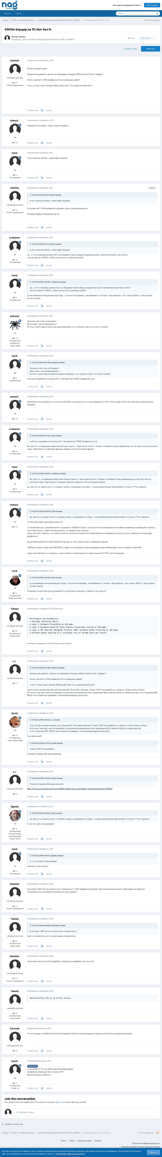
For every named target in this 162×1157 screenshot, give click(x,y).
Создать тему (130, 49)
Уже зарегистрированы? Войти (127, 5)
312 (15, 1051)
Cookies (97, 1141)
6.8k (15, 260)
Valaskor (14, 884)
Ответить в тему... (25, 1112)
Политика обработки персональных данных (140, 1147)
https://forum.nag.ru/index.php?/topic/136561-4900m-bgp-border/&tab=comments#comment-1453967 (70, 789)
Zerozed (14, 1028)
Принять (153, 1152)
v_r (14, 661)
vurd (14, 571)
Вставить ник (32, 110)
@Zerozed (32, 1066)
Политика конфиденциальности (146, 1143)
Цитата (49, 110)
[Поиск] (128, 13)
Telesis (15, 608)
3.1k (15, 593)
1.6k (15, 1083)
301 (15, 683)
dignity (15, 806)
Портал (19, 13)
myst (14, 153)
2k (15, 175)
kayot (14, 1061)
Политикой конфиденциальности (70, 1154)
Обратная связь (85, 1141)
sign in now (59, 1102)
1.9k (15, 735)
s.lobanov (14, 237)
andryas (14, 316)
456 (15, 83)
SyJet (14, 713)
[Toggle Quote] (31, 195)
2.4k (15, 143)
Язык (64, 1141)
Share (131, 38)
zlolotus (22, 37)
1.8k (15, 829)
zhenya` (14, 120)
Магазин (7, 13)
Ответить (150, 49)
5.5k (15, 338)
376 (15, 906)
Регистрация (152, 5)
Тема (72, 1141)
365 (15, 631)
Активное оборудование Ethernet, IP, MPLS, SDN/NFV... (51, 39)
